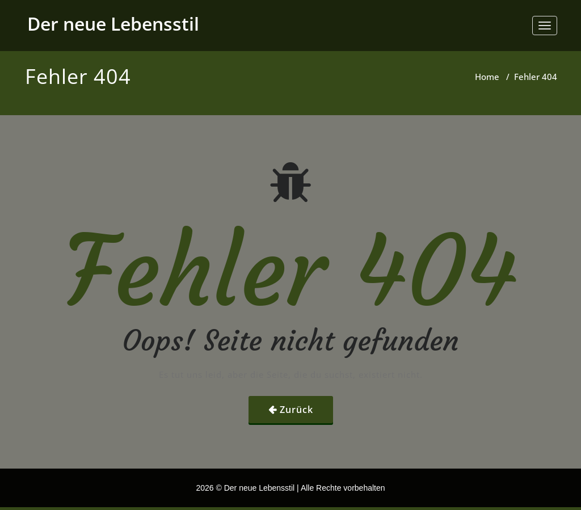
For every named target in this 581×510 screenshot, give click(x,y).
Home (487, 76)
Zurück (296, 409)
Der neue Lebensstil (113, 23)
